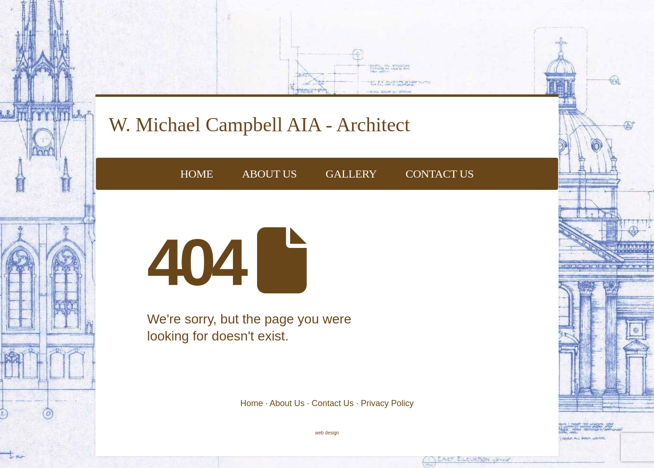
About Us (269, 174)
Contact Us (439, 174)
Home (197, 174)
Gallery (351, 174)
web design (327, 432)
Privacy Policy (387, 403)
